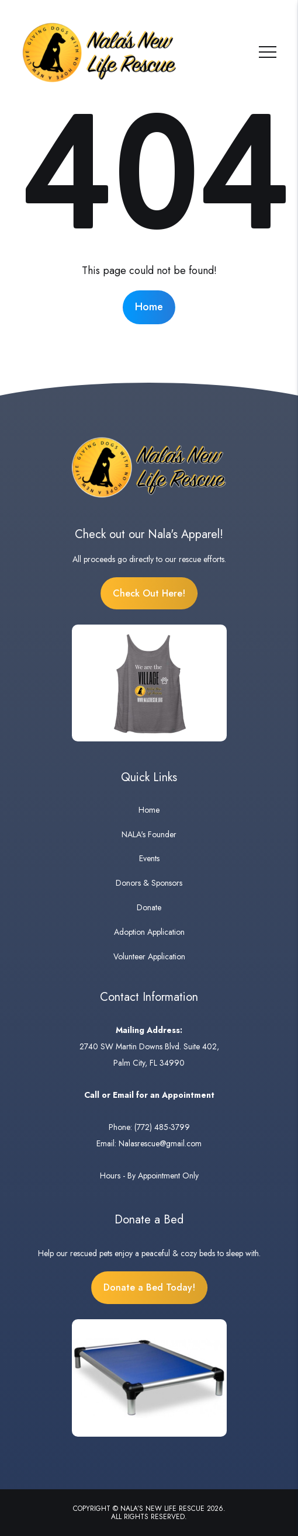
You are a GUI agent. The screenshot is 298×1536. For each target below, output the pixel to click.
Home (149, 306)
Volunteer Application (149, 956)
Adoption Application (149, 932)
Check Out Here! (149, 593)
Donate (149, 907)
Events (149, 858)
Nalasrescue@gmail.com (160, 1143)
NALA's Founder (149, 834)
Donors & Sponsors (149, 883)
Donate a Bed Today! (149, 1287)
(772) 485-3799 (162, 1127)
